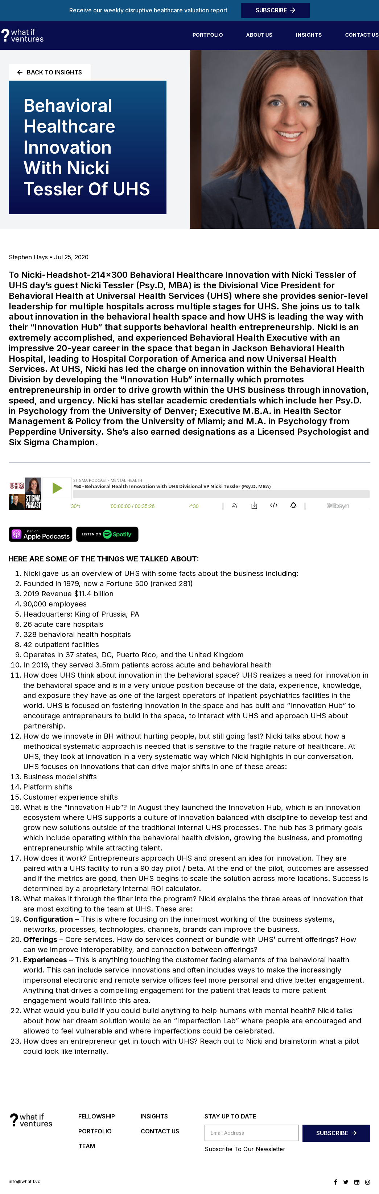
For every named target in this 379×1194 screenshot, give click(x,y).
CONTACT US (160, 1131)
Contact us (362, 35)
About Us (259, 35)
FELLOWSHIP (96, 1116)
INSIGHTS (154, 1116)
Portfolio (208, 35)
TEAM (86, 1146)
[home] (22, 35)
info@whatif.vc (24, 1181)
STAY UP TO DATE (230, 1116)
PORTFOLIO (95, 1131)
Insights (309, 35)
